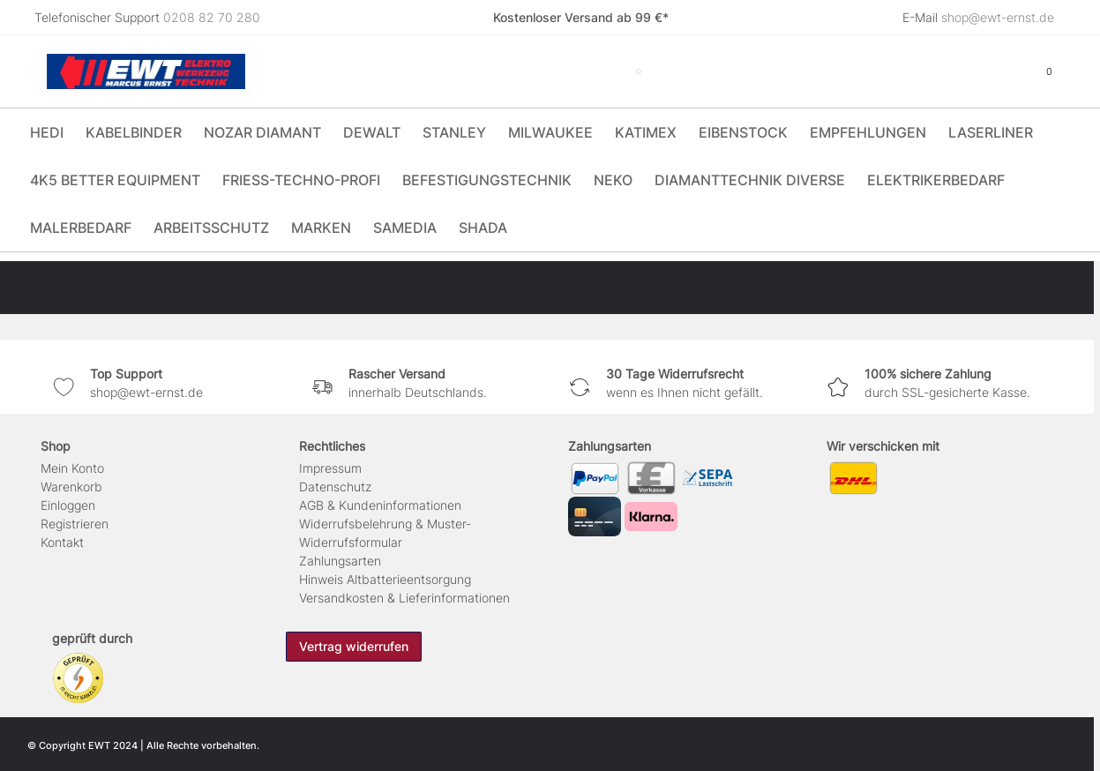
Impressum (330, 467)
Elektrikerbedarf (936, 180)
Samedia (405, 227)
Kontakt (62, 542)
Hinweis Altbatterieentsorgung (385, 579)
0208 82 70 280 (211, 17)
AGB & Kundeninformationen (380, 505)
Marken (321, 227)
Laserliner (990, 132)
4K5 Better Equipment (115, 180)
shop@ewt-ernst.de (997, 17)
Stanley (454, 132)
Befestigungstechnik (487, 180)
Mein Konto (72, 467)
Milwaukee (550, 132)
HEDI (47, 132)
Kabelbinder (134, 132)
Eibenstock (743, 132)
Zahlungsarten (340, 560)
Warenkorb (71, 486)
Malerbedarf (80, 227)
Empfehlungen (868, 132)
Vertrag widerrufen (353, 646)
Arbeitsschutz (211, 227)
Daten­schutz (335, 486)
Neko (613, 180)
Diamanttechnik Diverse (750, 180)
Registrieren (75, 523)
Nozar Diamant (262, 132)
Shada (483, 227)
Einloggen (68, 505)
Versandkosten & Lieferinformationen (404, 597)
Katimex (646, 132)
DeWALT (371, 132)
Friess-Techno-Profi (301, 180)
